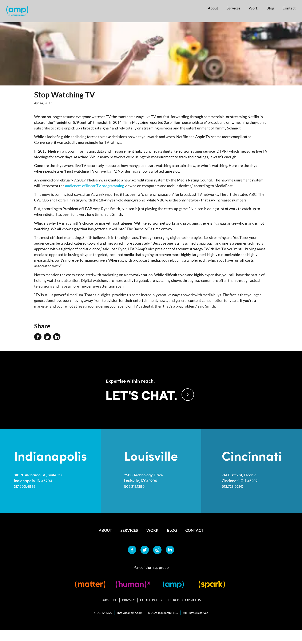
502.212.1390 (134, 497)
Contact (289, 8)
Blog (270, 8)
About (213, 8)
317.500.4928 (25, 497)
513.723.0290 (232, 497)
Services (233, 8)
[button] (37, 336)
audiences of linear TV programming (94, 185)
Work (253, 8)
